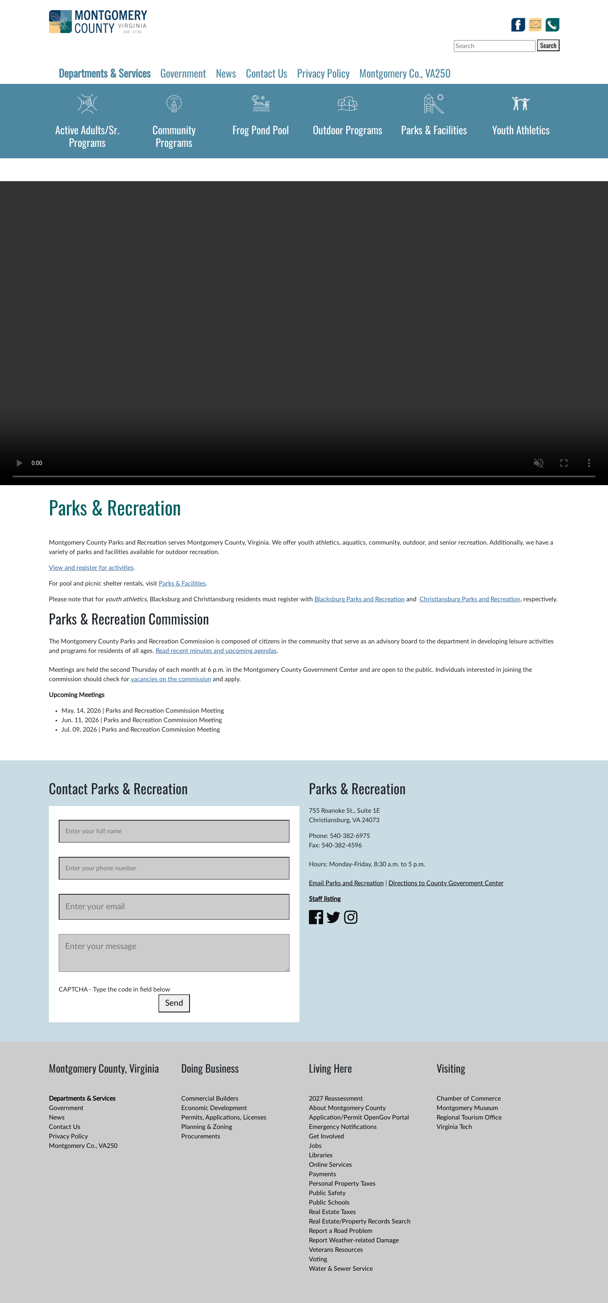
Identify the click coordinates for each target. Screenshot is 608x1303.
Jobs (315, 1146)
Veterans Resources (336, 1250)
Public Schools (329, 1202)
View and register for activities (91, 568)
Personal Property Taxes (342, 1184)
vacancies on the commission (171, 679)
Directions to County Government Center (446, 883)
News (226, 73)
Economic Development (214, 1108)
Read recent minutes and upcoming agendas (216, 651)
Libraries (321, 1155)
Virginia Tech (454, 1127)
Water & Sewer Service (341, 1269)
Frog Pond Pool (260, 129)
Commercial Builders (209, 1098)
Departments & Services (105, 73)
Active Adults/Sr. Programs (87, 136)
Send (174, 1003)
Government (183, 73)
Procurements (200, 1136)
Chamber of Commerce (469, 1098)
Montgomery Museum (467, 1108)
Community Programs (173, 136)
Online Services (330, 1165)
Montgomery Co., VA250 (405, 73)
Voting (318, 1259)
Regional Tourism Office (469, 1117)
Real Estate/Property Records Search (360, 1221)
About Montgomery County (347, 1108)
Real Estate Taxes (332, 1212)
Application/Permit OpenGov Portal (359, 1117)
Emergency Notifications (343, 1127)
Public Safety (327, 1193)
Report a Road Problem (340, 1231)
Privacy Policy (323, 73)
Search (548, 45)
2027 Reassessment (336, 1098)
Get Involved (326, 1136)
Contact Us (266, 73)
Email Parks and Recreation (346, 883)
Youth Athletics (521, 129)
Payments (322, 1174)
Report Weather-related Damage (354, 1240)
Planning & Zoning (206, 1127)
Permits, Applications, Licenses (223, 1117)
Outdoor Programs (347, 129)
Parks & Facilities (434, 129)
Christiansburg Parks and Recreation (470, 599)
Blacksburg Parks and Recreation (359, 599)
